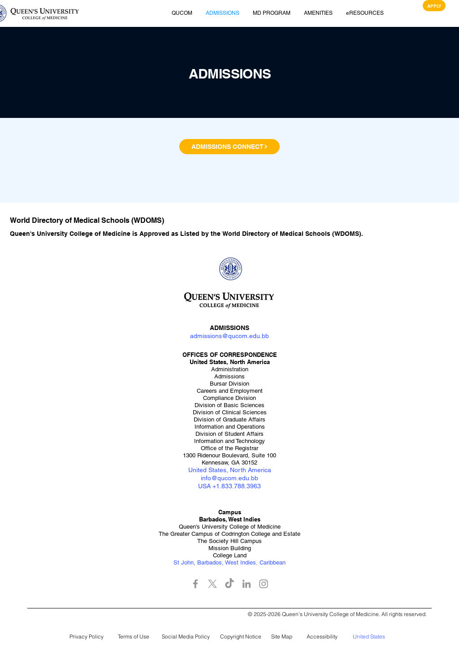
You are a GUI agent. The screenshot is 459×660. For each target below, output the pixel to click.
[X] (212, 584)
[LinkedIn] (246, 584)
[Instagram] (263, 584)
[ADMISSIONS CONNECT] (229, 146)
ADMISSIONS (229, 327)
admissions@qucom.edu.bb (229, 335)
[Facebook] (195, 584)
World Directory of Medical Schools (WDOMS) (291, 233)
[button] (45, 13)
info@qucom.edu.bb (229, 478)
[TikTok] (229, 584)
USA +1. (209, 486)
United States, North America (229, 469)
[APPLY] (434, 5)
